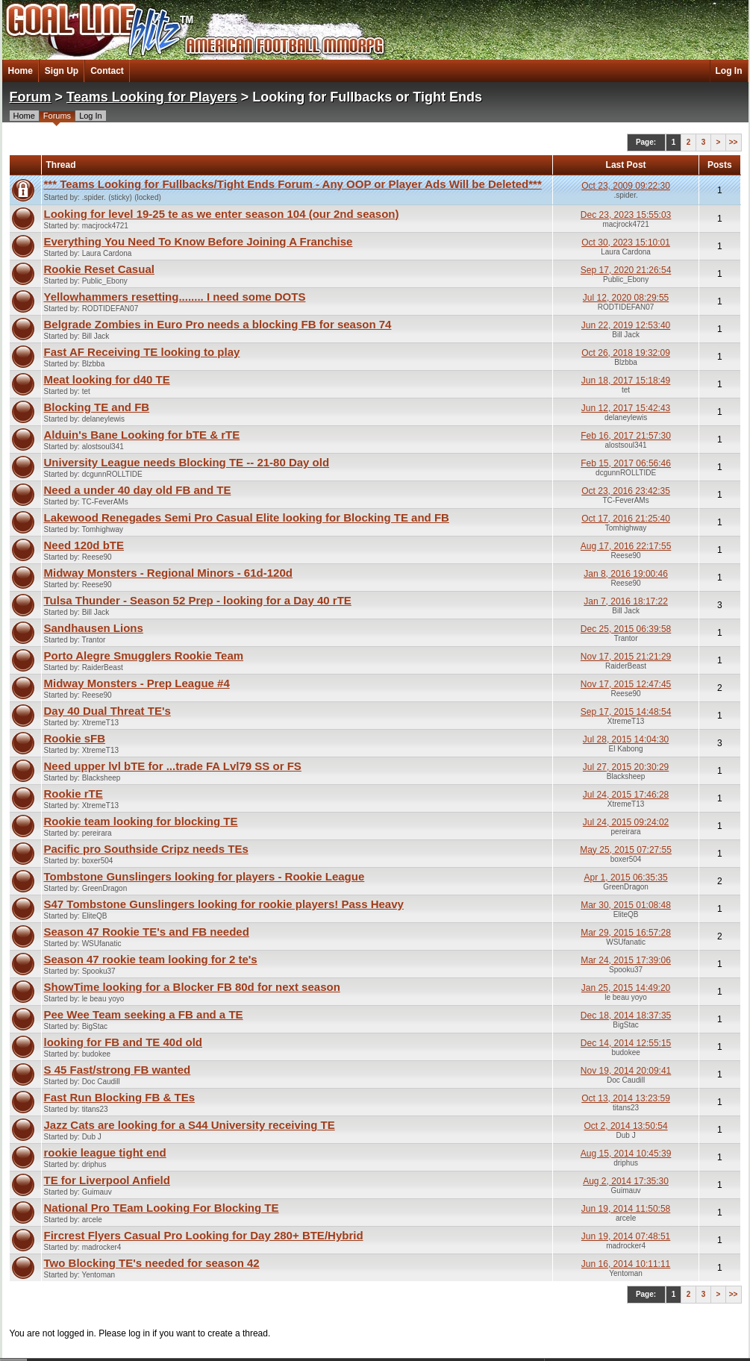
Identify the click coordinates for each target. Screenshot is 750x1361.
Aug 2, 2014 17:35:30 (626, 1181)
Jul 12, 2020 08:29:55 (626, 297)
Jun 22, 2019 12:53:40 (625, 325)
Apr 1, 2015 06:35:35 (626, 877)
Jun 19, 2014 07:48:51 (625, 1236)
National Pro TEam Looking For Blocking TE (161, 1207)
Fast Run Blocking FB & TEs (120, 1097)
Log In (729, 71)
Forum (30, 97)
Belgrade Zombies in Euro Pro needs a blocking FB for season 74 (218, 324)
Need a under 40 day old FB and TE (137, 490)
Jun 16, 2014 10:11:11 (625, 1264)
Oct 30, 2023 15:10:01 (625, 242)
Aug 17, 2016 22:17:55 (626, 546)
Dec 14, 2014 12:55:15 (626, 1043)
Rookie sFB (75, 738)
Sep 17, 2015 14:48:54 (626, 712)
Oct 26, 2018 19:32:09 (625, 353)
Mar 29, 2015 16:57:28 (626, 932)
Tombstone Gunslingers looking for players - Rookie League (204, 876)
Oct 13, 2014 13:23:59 (625, 1098)
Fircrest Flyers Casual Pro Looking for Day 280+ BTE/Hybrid (203, 1235)
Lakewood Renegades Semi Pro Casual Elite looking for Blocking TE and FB (246, 517)
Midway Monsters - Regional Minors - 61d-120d (168, 572)
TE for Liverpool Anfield (107, 1180)
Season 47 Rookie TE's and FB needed (146, 931)
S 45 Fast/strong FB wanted (117, 1069)
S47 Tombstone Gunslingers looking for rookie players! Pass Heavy (224, 904)
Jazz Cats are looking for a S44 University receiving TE (189, 1124)
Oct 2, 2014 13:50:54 (626, 1126)
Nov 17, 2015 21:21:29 (626, 656)
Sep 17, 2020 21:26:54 (626, 270)
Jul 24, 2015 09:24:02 (626, 822)
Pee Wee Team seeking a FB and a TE (143, 1014)
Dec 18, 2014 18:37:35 (626, 1015)
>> (733, 142)
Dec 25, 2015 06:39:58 (626, 629)
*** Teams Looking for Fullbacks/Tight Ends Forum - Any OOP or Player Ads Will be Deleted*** (293, 184)
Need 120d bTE (84, 545)
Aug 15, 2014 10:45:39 (626, 1153)
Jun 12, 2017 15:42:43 (625, 408)
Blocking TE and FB (97, 407)
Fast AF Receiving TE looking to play (142, 351)
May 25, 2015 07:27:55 (626, 850)
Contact (107, 71)
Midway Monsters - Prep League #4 (137, 683)
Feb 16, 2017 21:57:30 (626, 436)
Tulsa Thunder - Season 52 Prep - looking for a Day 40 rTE (197, 600)
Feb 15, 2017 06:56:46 (626, 463)
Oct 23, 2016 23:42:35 (625, 491)
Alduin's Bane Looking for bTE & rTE (142, 434)
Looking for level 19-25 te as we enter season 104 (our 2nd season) (221, 213)
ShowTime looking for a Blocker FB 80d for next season (192, 986)
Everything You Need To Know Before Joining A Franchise (198, 241)
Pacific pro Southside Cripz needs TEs (146, 848)
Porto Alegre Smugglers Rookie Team (144, 655)
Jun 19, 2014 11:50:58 (625, 1209)
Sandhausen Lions (93, 628)
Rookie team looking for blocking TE (141, 821)
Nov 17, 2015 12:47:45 (626, 684)
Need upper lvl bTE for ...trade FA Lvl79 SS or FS (172, 766)
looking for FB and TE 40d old (123, 1042)
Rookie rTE (73, 793)
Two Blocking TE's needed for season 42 (152, 1263)
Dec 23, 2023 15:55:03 (626, 215)
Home (20, 71)
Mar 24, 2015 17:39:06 (626, 960)
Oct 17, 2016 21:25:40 (625, 518)
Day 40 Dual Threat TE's (107, 710)
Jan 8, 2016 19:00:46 (626, 574)
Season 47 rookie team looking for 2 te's (150, 959)
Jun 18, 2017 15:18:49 (625, 380)
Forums (57, 115)
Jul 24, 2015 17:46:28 (626, 794)
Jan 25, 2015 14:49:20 (625, 988)
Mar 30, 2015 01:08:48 (626, 905)
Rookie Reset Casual (99, 269)
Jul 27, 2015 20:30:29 (626, 767)
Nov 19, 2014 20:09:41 (626, 1071)
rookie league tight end (105, 1152)
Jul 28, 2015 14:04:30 (626, 739)
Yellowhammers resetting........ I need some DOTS (175, 296)
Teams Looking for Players (151, 97)
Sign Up (61, 71)
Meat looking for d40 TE (107, 379)
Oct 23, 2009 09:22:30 (625, 186)
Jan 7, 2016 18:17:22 (626, 601)
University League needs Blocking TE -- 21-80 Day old (187, 462)
